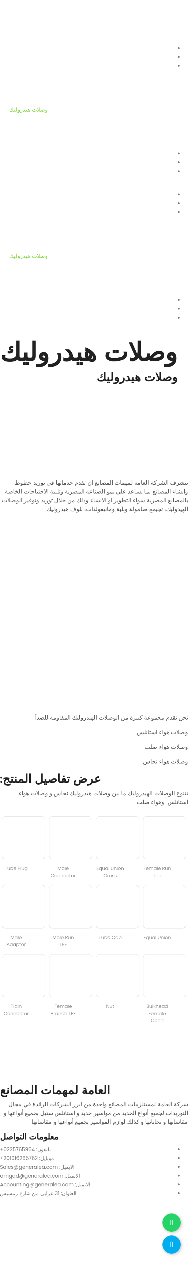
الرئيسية (18, 48)
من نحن (18, 56)
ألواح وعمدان (24, 92)
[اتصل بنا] (171, 1244)
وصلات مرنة (23, 127)
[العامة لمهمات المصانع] (94, 1231)
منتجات (17, 65)
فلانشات (18, 74)
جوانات (17, 135)
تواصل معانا (22, 162)
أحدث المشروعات (29, 153)
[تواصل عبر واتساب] (171, 1222)
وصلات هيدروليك (28, 109)
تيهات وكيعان (24, 100)
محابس (17, 118)
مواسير (17, 83)
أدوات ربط (21, 144)
